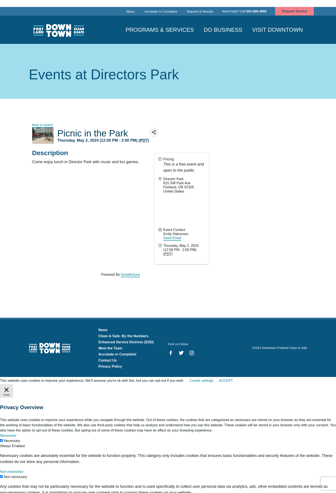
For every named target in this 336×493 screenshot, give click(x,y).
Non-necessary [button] (11, 471)
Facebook (171, 352)
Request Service (294, 11)
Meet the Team (110, 348)
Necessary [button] (8, 435)
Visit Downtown (277, 30)
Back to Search (42, 125)
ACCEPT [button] (226, 380)
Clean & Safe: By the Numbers (124, 336)
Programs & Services (159, 30)
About (130, 11)
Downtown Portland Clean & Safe (58, 30)
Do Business (223, 30)
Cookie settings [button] (201, 380)
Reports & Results (200, 11)
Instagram (191, 352)
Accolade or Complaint (160, 11)
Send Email (172, 238)
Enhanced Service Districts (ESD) (126, 342)
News (103, 330)
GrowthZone (130, 274)
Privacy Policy (110, 366)
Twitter (181, 352)
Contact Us (108, 360)
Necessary (12, 441)
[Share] (154, 132)
